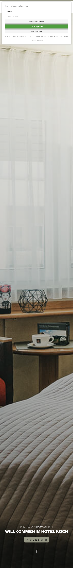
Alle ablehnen (36, 31)
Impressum (40, 40)
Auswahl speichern (36, 22)
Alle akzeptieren (36, 26)
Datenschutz (33, 40)
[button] (36, 551)
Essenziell (9, 11)
